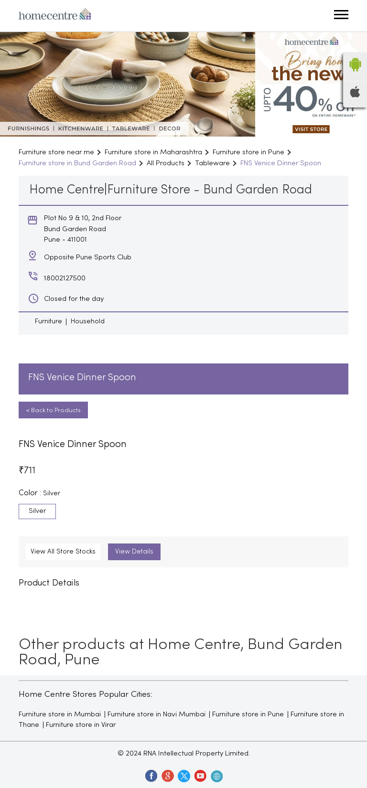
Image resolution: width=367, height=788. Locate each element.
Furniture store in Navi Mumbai (156, 714)
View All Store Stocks (63, 552)
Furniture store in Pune (248, 714)
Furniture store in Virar (81, 725)
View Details (134, 552)
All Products (165, 163)
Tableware (212, 163)
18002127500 (65, 278)
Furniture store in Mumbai (60, 714)
